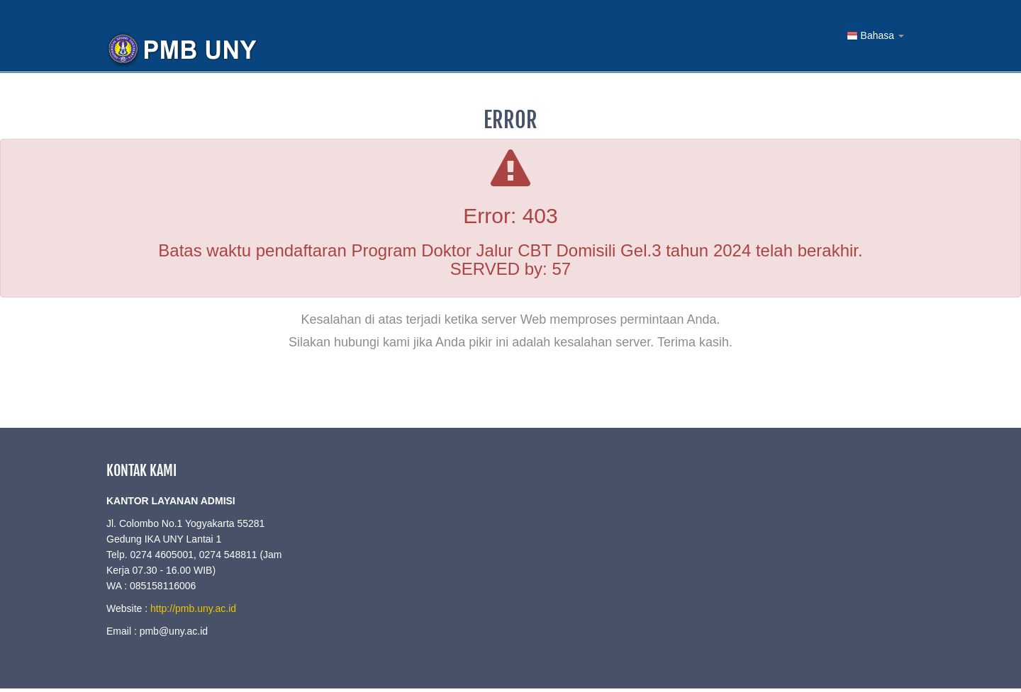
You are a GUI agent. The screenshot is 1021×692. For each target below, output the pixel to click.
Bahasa (875, 36)
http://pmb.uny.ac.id (193, 608)
